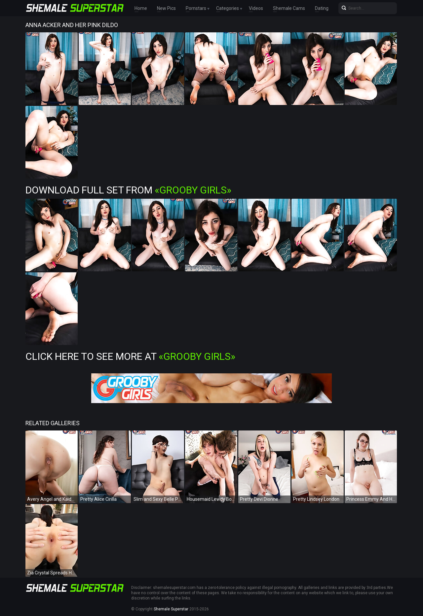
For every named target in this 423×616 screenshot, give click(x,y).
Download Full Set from (128, 190)
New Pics (166, 8)
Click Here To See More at (130, 356)
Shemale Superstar (171, 609)
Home (141, 8)
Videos (256, 8)
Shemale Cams (289, 8)
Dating (321, 8)
